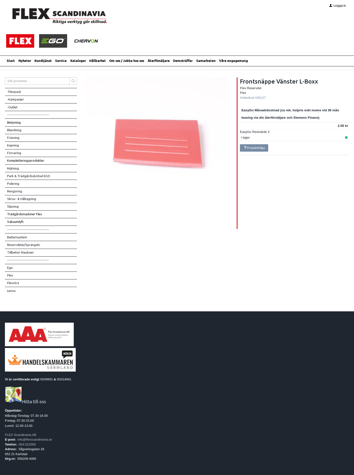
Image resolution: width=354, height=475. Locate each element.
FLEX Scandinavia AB (20, 435)
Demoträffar (182, 60)
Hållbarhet (97, 60)
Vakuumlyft (15, 221)
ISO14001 (64, 379)
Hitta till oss (25, 401)
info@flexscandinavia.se (34, 439)
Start (11, 60)
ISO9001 (46, 379)
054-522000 (27, 444)
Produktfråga (254, 148)
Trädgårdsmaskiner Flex (24, 214)
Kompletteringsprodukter (25, 160)
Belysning (14, 122)
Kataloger (78, 60)
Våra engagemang (233, 60)
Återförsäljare (159, 60)
